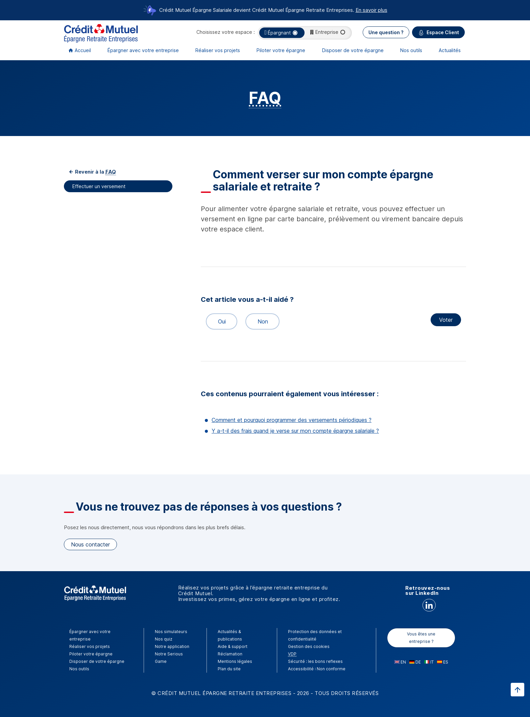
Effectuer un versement (99, 186)
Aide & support (232, 646)
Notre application (172, 646)
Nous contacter (90, 544)
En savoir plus (371, 10)
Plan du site (229, 668)
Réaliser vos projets (217, 50)
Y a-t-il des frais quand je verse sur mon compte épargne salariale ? (295, 430)
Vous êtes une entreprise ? (421, 637)
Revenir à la (95, 172)
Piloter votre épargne (281, 50)
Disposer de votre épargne (353, 50)
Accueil (83, 50)
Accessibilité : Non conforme (316, 668)
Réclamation (230, 653)
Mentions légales (235, 661)
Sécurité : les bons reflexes (315, 661)
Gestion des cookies (309, 646)
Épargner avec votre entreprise (143, 50)
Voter (446, 319)
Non (260, 321)
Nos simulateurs (171, 631)
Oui (219, 321)
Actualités (450, 50)
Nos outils (411, 50)
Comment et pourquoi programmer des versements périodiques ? (291, 420)
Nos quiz (163, 639)
